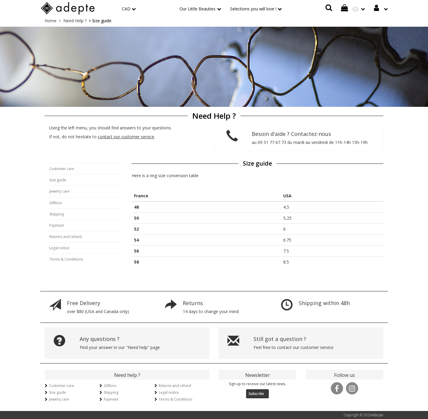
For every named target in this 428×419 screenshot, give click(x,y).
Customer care (61, 168)
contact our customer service (126, 136)
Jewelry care (59, 191)
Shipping (56, 214)
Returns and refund (65, 236)
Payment (56, 225)
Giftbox (55, 202)
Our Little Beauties (197, 9)
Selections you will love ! (253, 9)
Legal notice (59, 247)
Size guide (57, 179)
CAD (126, 9)
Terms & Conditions (66, 259)
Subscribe (256, 393)
